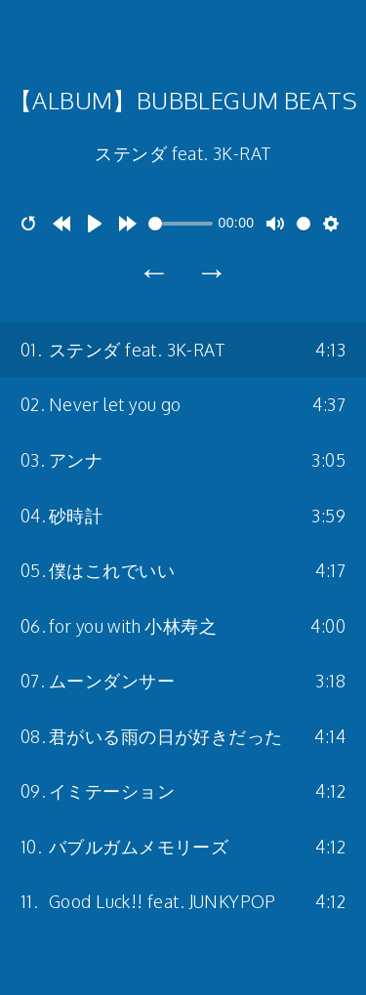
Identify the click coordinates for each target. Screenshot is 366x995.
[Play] (94, 223)
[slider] (180, 223)
